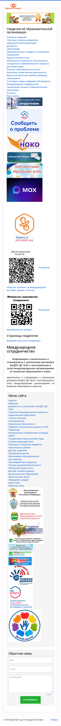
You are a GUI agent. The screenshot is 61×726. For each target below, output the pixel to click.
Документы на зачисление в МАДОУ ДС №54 (28, 408)
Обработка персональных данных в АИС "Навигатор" (28, 428)
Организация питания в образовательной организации (27, 88)
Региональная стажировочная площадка (28, 433)
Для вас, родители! (17, 450)
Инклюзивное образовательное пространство (23, 457)
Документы (12, 46)
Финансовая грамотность (20, 468)
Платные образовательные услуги (23, 69)
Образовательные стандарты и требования (28, 52)
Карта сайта (12, 96)
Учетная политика (17, 418)
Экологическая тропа (18, 477)
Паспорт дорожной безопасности (24, 465)
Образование (13, 49)
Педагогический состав (18, 57)
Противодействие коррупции (22, 462)
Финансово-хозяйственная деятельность (27, 72)
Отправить (30, 700)
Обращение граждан (18, 480)
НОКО (11, 436)
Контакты (11, 93)
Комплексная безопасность (21, 424)
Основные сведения (17, 37)
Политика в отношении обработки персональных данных (25, 446)
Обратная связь (16, 485)
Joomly (49, 694)
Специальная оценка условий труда (26, 438)
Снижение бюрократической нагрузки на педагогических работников (28, 413)
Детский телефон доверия (21, 471)
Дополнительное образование (23, 474)
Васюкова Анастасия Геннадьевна (24, 340)
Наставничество (16, 421)
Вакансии (13, 403)
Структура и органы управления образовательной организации (22, 41)
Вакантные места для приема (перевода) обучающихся (27, 77)
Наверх (54, 719)
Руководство (13, 55)
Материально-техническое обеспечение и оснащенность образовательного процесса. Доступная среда (28, 63)
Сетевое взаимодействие (20, 441)
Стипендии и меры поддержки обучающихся (28, 81)
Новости (12, 400)
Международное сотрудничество (23, 84)
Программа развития (18, 453)
